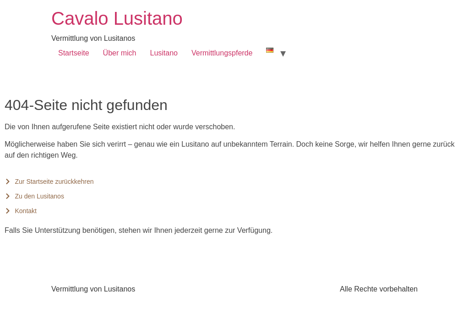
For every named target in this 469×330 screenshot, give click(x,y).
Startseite (73, 53)
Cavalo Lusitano (117, 18)
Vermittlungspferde (221, 53)
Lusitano (164, 53)
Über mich (119, 53)
